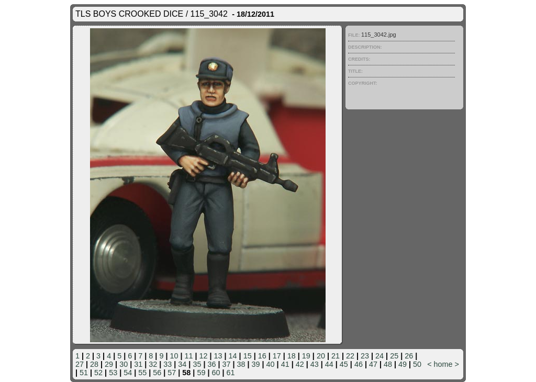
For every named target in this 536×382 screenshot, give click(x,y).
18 (291, 356)
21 (335, 356)
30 (123, 364)
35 (197, 364)
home (443, 364)
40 (270, 364)
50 (417, 364)
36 (211, 364)
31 (138, 364)
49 (402, 364)
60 (215, 372)
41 (285, 364)
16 (262, 356)
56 (157, 372)
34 (182, 364)
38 (241, 364)
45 (344, 364)
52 (98, 372)
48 (388, 364)
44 (329, 364)
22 (350, 356)
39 (256, 364)
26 (409, 356)
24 (379, 356)
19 (306, 356)
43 (314, 364)
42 (300, 364)
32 (153, 364)
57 (172, 372)
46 (358, 364)
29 (109, 364)
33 (167, 364)
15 (247, 356)
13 (218, 356)
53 (113, 372)
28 (94, 364)
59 (201, 372)
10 (174, 356)
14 (233, 356)
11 (188, 356)
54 (128, 372)
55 (142, 372)
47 (373, 364)
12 (203, 356)
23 (365, 356)
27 (79, 364)
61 (230, 372)
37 (226, 364)
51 (84, 372)
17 (277, 356)
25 (394, 356)
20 (321, 356)
